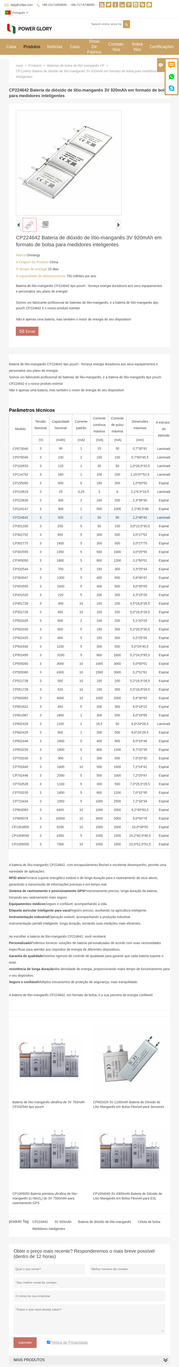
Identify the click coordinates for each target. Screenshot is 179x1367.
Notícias (54, 46)
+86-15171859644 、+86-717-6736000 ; (69, 5)
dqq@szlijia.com (22, 5)
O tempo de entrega (32, 269)
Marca (21, 255)
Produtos (32, 46)
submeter (25, 1342)
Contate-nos (116, 47)
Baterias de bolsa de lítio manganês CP (75, 65)
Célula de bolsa (149, 1222)
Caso (75, 46)
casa (19, 65)
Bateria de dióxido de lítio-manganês (104, 1222)
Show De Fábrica (94, 46)
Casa (11, 46)
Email (27, 330)
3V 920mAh (63, 1222)
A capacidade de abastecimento (41, 276)
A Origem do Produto (32, 262)
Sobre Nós (137, 47)
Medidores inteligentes (48, 1229)
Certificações (162, 46)
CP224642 (40, 1222)
